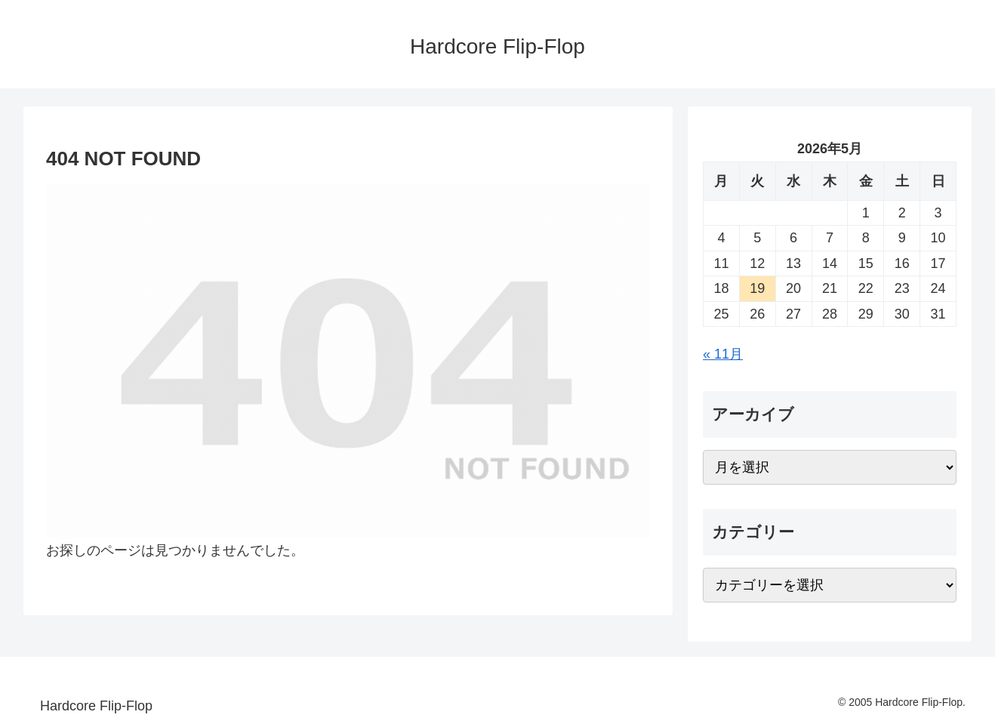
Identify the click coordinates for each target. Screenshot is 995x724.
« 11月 (723, 354)
